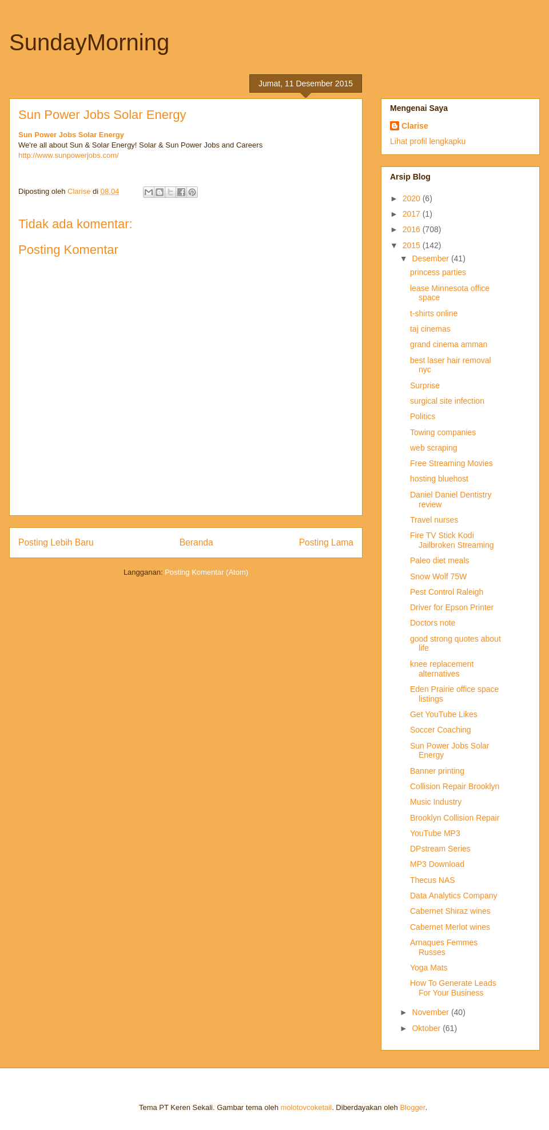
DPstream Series (440, 848)
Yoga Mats (429, 967)
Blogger (412, 1107)
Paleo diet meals (440, 560)
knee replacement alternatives (442, 668)
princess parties (438, 272)
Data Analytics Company (454, 895)
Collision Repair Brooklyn (454, 786)
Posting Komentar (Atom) (206, 572)
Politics (422, 416)
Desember (431, 258)
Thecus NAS (432, 880)
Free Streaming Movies (451, 463)
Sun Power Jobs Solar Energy (71, 134)
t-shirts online (434, 313)
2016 (413, 229)
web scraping (434, 447)
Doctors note (432, 622)
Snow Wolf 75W (438, 576)
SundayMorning (89, 42)
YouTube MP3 (435, 833)
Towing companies (443, 432)
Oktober (427, 1028)
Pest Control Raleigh (446, 591)
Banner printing (437, 770)
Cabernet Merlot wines (450, 927)
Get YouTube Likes (444, 714)
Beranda (196, 542)
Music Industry (436, 801)
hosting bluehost (439, 478)
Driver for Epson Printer (452, 607)
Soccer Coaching (440, 729)
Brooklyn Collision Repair (454, 817)
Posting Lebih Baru (56, 542)
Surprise (425, 385)
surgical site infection (447, 400)
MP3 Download (437, 864)
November (431, 1012)
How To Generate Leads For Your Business (453, 987)
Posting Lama (326, 542)
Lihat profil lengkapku (428, 141)
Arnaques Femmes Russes (444, 947)
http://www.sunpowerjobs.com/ (68, 155)
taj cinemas (430, 328)
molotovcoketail (306, 1107)
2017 (413, 213)
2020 (413, 198)
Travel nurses (434, 519)
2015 (413, 245)
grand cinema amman (448, 344)
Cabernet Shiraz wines (450, 911)
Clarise (414, 125)
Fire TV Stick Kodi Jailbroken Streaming (452, 540)
